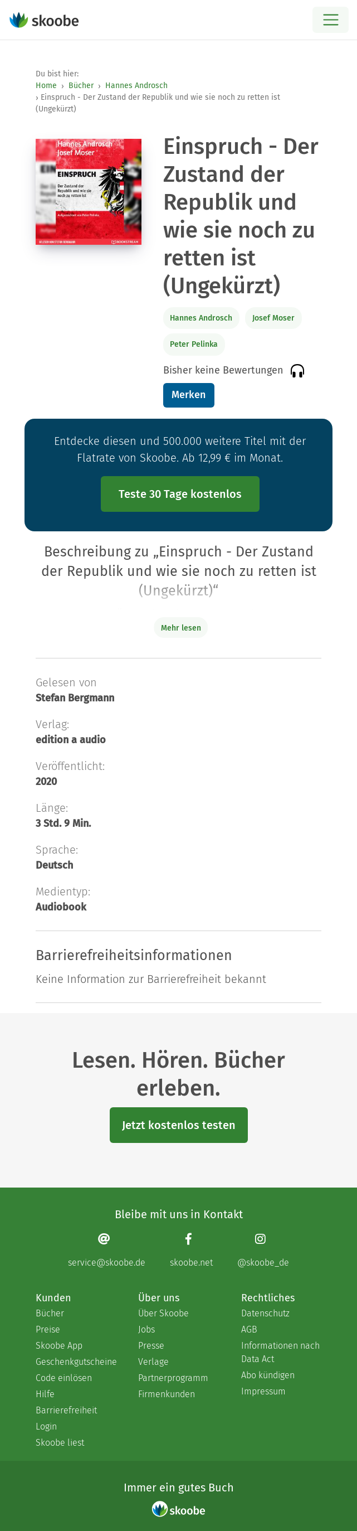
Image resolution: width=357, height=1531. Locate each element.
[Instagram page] (263, 1250)
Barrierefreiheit (66, 1410)
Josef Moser (273, 318)
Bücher (81, 85)
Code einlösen (64, 1378)
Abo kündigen (268, 1375)
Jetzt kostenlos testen (179, 1125)
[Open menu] (330, 20)
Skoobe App (59, 1345)
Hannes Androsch (136, 85)
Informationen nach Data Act (280, 1352)
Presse (151, 1345)
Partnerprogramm (173, 1378)
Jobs (146, 1329)
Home (46, 85)
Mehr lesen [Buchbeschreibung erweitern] (181, 628)
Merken (189, 395)
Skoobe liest (60, 1442)
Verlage (153, 1361)
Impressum (263, 1391)
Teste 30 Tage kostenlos (180, 494)
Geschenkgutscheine (76, 1361)
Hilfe (45, 1394)
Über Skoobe (163, 1313)
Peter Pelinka (194, 344)
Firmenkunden (166, 1394)
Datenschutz (265, 1313)
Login (46, 1426)
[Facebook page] (191, 1250)
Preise (48, 1329)
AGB (249, 1329)
